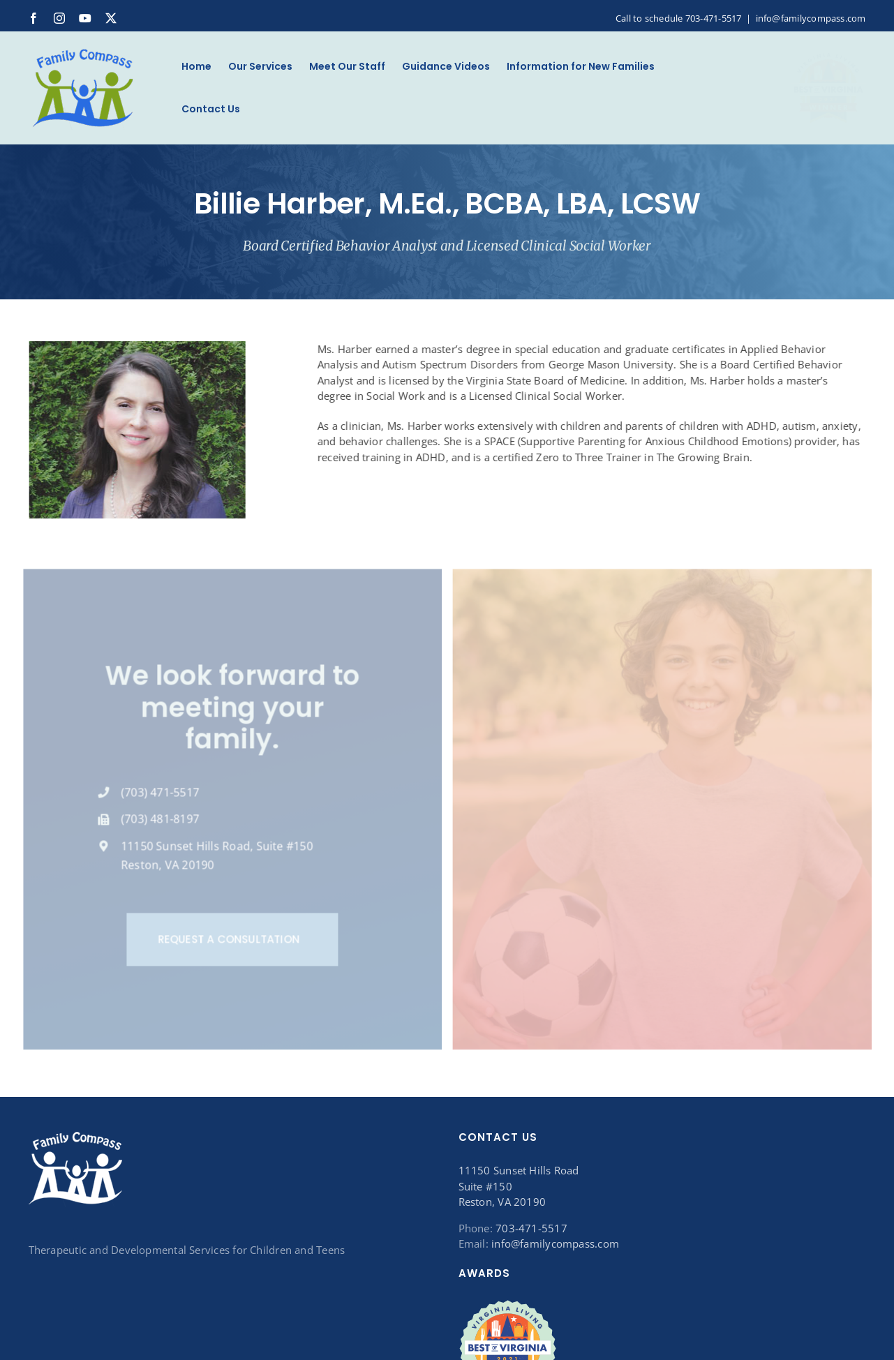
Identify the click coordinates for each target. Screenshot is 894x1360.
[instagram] (59, 18)
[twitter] (111, 18)
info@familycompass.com (811, 18)
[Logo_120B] (82, 51)
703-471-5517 (531, 1228)
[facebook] (33, 18)
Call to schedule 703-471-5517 (679, 18)
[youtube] (85, 18)
